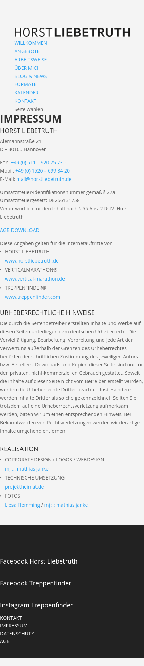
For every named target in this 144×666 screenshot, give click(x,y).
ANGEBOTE (27, 51)
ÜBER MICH (28, 68)
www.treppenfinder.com (32, 296)
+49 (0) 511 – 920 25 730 (38, 162)
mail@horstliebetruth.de (43, 179)
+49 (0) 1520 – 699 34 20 (42, 170)
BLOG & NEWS (31, 76)
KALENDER (27, 92)
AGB (5, 641)
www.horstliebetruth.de (32, 260)
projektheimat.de (24, 486)
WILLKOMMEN (31, 43)
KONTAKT (25, 101)
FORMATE (26, 84)
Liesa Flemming (22, 504)
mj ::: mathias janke (27, 468)
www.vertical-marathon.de (35, 278)
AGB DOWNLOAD (19, 230)
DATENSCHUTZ (17, 633)
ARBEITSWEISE (31, 59)
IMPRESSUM (14, 625)
